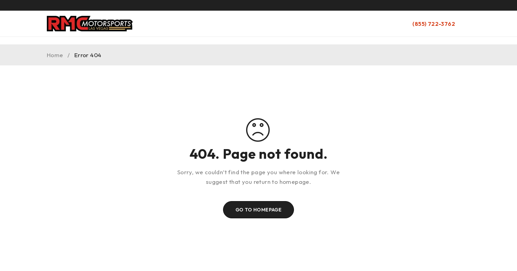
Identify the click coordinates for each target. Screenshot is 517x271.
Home (55, 55)
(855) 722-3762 (433, 23)
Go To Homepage (258, 210)
